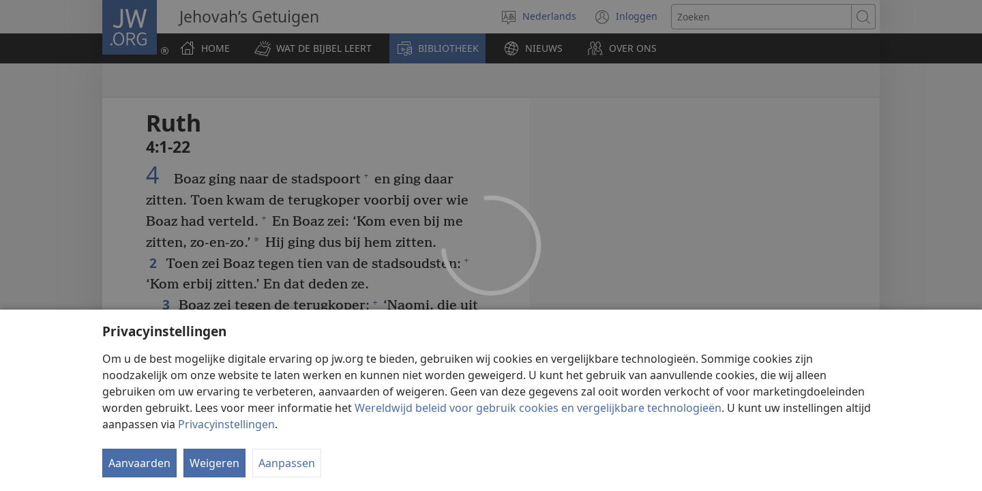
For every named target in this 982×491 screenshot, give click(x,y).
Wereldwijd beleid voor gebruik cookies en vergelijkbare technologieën (538, 407)
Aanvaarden (139, 463)
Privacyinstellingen (226, 424)
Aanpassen (286, 463)
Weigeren (214, 463)
